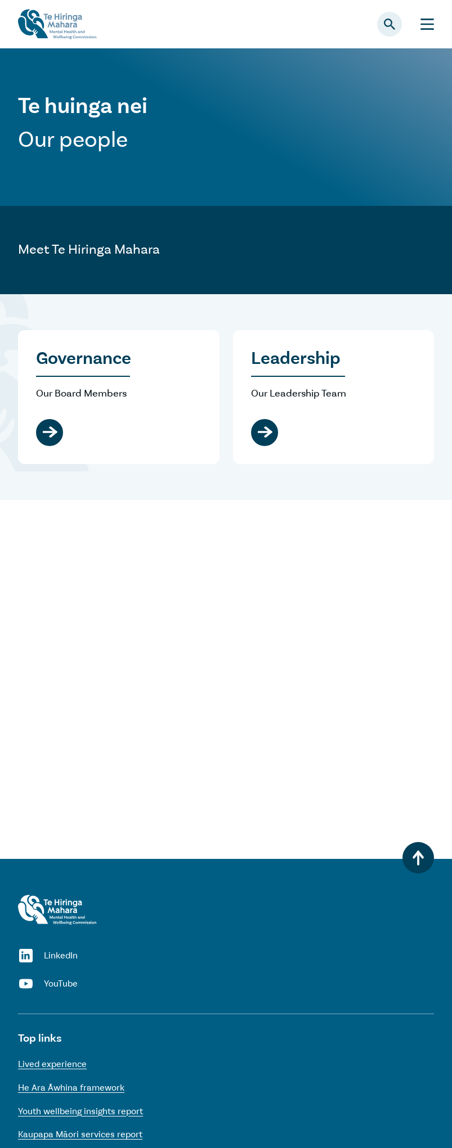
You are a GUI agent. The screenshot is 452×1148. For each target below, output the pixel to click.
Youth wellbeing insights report (80, 1111)
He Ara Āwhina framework (71, 1087)
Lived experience (52, 1064)
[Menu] (427, 24)
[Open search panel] (389, 24)
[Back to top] (418, 858)
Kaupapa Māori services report (80, 1134)
